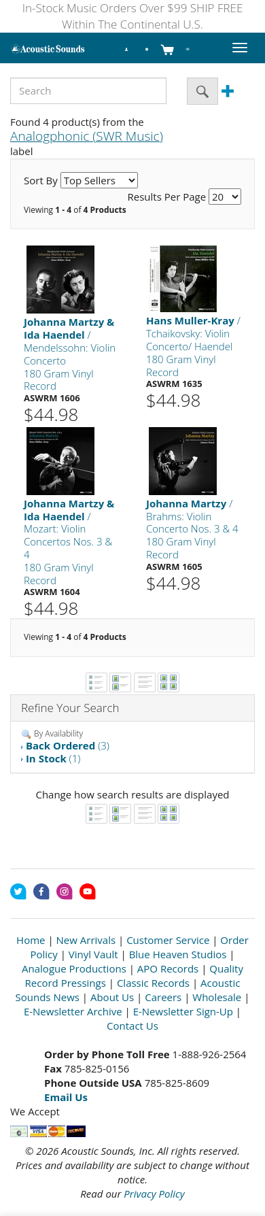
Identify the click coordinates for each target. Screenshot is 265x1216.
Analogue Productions (74, 968)
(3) (67, 745)
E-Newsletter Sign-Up (183, 1011)
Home (30, 940)
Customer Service (167, 940)
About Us (112, 997)
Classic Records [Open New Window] (153, 983)
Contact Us (132, 1025)
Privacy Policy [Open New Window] (154, 1193)
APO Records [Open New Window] (167, 968)
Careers (163, 997)
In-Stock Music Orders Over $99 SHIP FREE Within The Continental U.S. (132, 16)
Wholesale (216, 997)
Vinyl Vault (93, 954)
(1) (53, 758)
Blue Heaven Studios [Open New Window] (178, 954)
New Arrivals (86, 940)
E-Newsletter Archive (73, 1011)
